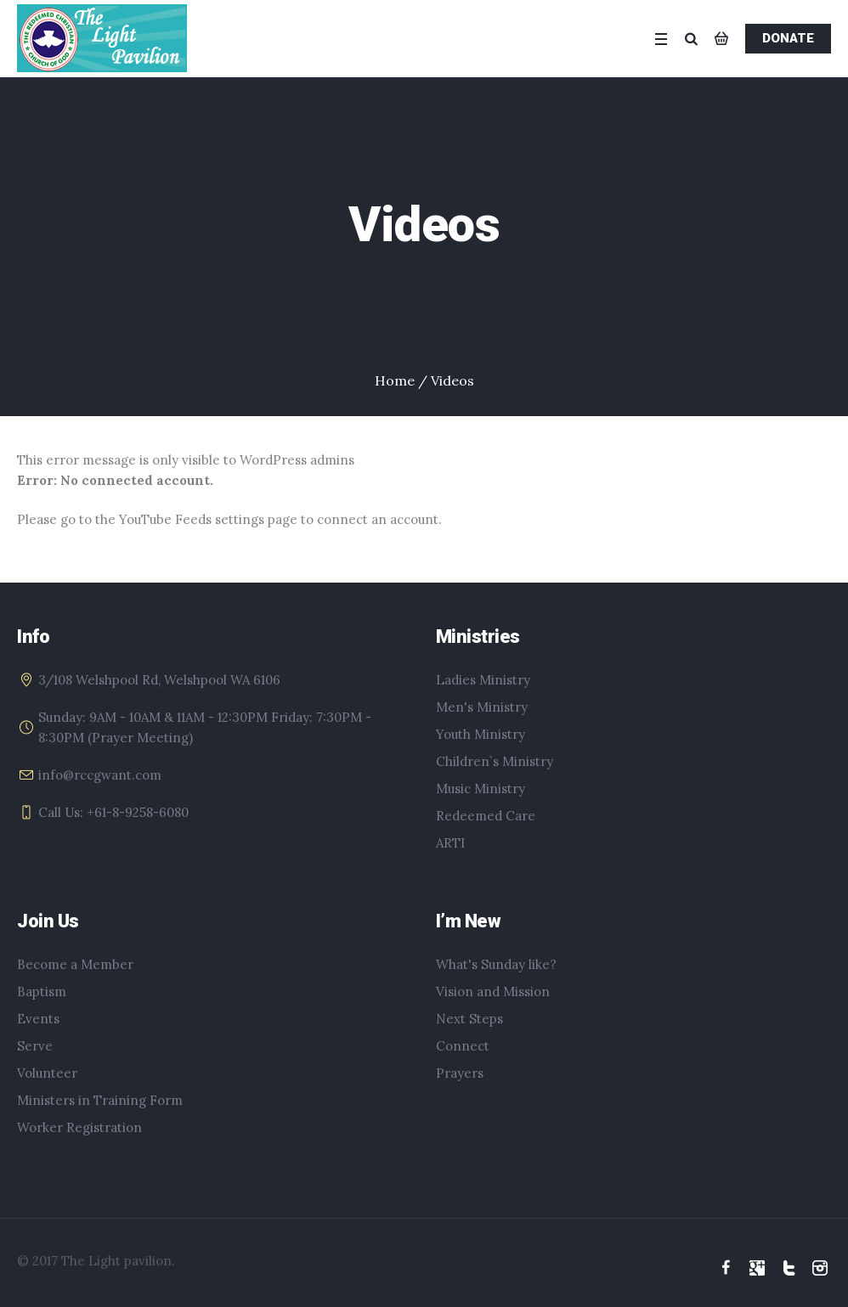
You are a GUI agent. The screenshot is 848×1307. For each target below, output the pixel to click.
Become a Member (75, 964)
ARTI (450, 843)
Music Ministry (480, 788)
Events (38, 1019)
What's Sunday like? (496, 964)
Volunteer (47, 1073)
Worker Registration (79, 1127)
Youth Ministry (480, 734)
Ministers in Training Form (100, 1100)
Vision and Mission (493, 991)
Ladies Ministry (483, 680)
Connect (462, 1046)
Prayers (459, 1073)
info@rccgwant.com (99, 775)
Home (395, 380)
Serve (35, 1046)
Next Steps (469, 1019)
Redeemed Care (485, 816)
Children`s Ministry (494, 761)
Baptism (41, 991)
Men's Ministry (482, 707)
